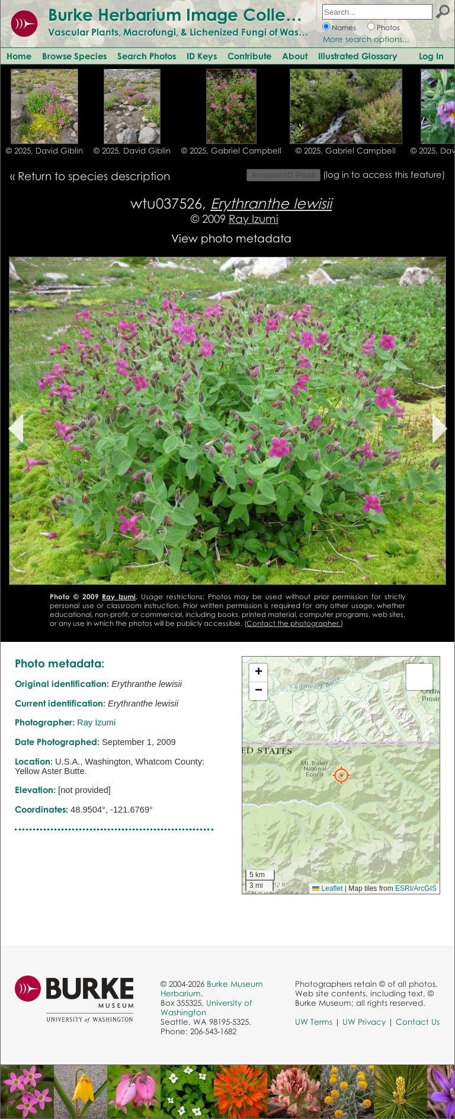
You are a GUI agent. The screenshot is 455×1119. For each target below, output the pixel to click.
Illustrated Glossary (358, 55)
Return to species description (94, 176)
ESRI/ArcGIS (416, 888)
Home (19, 55)
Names (344, 27)
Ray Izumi (253, 218)
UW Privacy (364, 1022)
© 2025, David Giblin (44, 150)
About (294, 55)
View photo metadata (231, 238)
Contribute (249, 55)
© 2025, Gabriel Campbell (231, 150)
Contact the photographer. (293, 623)
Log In (431, 55)
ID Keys (202, 55)
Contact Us (418, 1022)
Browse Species (74, 55)
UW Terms (313, 1022)
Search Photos (146, 55)
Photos (388, 27)
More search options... (366, 39)
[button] (341, 775)
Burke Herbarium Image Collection (187, 14)
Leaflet (327, 888)
